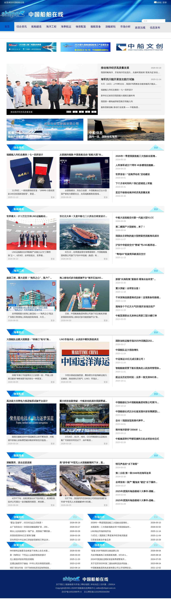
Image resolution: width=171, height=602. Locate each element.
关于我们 (60, 584)
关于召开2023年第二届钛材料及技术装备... (110, 563)
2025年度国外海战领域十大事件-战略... (135, 500)
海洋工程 (51, 26)
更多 (156, 147)
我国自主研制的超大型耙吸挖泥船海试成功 (137, 236)
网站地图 (85, 584)
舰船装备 (96, 26)
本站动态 (95, 584)
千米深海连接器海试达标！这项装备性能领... (138, 297)
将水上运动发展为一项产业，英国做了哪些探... (32, 531)
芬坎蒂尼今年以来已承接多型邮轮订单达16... (31, 540)
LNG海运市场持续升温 (101, 531)
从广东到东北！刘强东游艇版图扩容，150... (30, 527)
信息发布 (155, 27)
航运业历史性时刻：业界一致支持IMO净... (137, 377)
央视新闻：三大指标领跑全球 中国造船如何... (111, 527)
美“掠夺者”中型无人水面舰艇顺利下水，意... (82, 462)
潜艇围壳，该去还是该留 (19, 462)
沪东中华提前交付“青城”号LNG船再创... (136, 245)
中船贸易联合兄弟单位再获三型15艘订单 (136, 315)
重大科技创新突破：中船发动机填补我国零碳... (83, 401)
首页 (7, 26)
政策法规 (140, 27)
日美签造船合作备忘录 (101, 540)
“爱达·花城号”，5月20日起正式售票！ (27, 523)
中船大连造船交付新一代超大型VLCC (135, 217)
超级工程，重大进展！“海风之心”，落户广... (29, 278)
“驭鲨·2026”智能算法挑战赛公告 (105, 551)
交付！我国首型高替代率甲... (130, 420)
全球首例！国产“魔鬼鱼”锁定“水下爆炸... (136, 482)
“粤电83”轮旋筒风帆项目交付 (130, 254)
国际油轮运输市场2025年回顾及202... (135, 341)
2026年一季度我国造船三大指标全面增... (136, 156)
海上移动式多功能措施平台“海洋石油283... (81, 278)
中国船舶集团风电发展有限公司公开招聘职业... (111, 568)
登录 (165, 2)
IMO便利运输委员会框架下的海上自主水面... (31, 551)
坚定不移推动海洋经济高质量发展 (133, 192)
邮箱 (159, 2)
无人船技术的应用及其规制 (23, 559)
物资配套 (81, 26)
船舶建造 (36, 26)
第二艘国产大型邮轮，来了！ (130, 227)
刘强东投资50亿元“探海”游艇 (24, 535)
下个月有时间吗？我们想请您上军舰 (134, 183)
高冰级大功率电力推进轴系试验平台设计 (27, 401)
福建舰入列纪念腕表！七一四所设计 (25, 154)
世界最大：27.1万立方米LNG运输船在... (27, 216)
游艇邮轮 (110, 26)
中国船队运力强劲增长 (127, 350)
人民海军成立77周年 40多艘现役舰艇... (135, 165)
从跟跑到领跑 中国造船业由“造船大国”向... (81, 154)
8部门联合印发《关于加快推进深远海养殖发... (31, 568)
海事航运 (66, 26)
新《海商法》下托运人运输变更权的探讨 (29, 555)
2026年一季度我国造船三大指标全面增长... (110, 523)
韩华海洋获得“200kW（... (129, 429)
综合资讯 (22, 26)
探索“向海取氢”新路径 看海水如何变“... (136, 279)
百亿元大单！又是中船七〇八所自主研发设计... (83, 216)
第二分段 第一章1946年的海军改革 (133, 473)
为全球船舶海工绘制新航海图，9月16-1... (109, 555)
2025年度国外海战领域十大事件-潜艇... (135, 491)
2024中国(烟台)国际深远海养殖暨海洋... (108, 559)
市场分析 (125, 26)
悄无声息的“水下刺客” (127, 464)
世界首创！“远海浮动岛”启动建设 (133, 174)
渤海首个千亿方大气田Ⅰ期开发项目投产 (135, 306)
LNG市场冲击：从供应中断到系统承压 (79, 339)
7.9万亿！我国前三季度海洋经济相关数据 (109, 535)
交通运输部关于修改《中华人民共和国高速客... (32, 563)
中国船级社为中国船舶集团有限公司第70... (137, 402)
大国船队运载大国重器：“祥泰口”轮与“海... (29, 339)
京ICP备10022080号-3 (72, 592)
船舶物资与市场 (73, 584)
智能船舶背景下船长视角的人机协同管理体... (138, 368)
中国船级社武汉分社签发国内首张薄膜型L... (138, 411)
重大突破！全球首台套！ (128, 288)
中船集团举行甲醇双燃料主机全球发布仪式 (137, 439)
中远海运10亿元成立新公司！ (130, 359)
